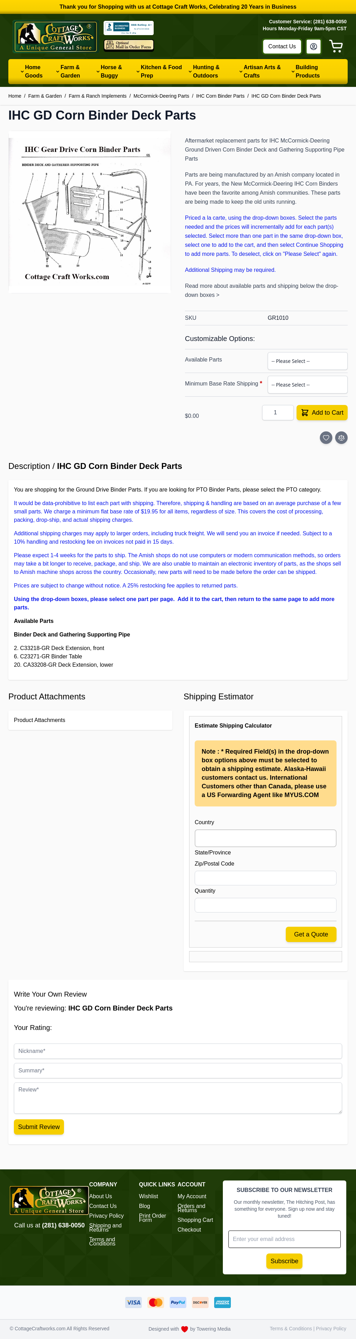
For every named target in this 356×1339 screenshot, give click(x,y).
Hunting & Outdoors (206, 71)
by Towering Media (210, 1329)
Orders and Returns (191, 1208)
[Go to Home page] (56, 36)
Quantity (205, 891)
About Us (100, 1196)
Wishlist (148, 1196)
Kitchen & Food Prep (161, 71)
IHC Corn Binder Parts (220, 96)
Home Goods (34, 71)
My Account (192, 1196)
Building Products (308, 71)
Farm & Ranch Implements (98, 96)
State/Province (213, 852)
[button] (90, 212)
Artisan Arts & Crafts (262, 71)
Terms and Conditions (102, 1241)
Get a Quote (311, 934)
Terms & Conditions (291, 1328)
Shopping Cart (195, 1220)
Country (204, 822)
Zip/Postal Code (214, 864)
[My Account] (313, 46)
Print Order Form (152, 1218)
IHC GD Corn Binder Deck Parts (286, 96)
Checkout (189, 1230)
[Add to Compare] (341, 437)
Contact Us (282, 46)
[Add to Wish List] (326, 437)
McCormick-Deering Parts (161, 96)
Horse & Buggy (111, 71)
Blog (144, 1206)
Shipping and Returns (105, 1228)
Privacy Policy (106, 1216)
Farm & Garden (70, 71)
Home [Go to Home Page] (14, 96)
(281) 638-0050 (63, 1225)
